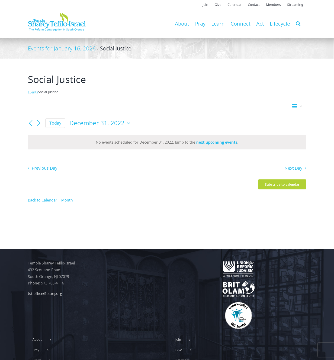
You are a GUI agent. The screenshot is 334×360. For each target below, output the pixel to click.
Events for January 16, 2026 (62, 48)
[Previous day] (30, 123)
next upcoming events (216, 142)
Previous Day (44, 168)
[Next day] (38, 123)
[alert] (167, 142)
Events (33, 92)
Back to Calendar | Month (50, 200)
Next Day (293, 168)
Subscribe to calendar (282, 184)
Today (55, 123)
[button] (298, 23)
